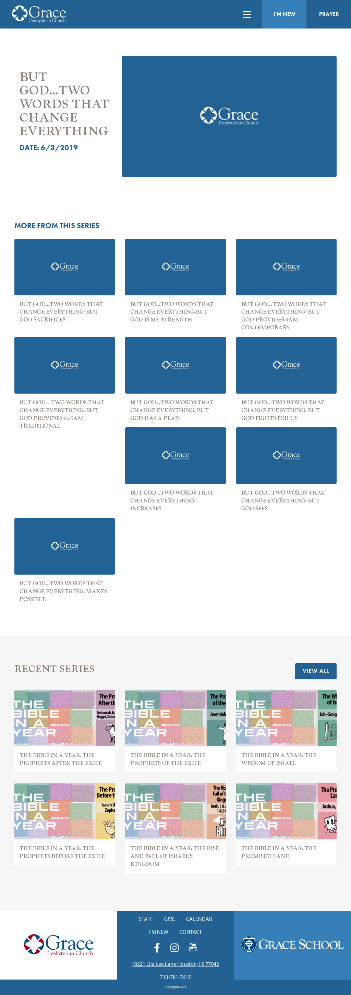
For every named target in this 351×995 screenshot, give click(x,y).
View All (316, 671)
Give (169, 918)
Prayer (329, 14)
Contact (191, 931)
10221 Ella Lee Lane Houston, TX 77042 (175, 963)
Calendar (199, 918)
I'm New (284, 14)
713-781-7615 (175, 976)
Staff (146, 918)
